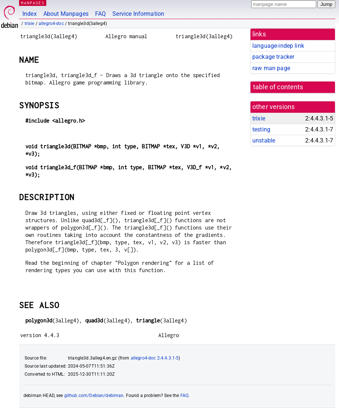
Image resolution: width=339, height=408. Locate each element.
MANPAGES (32, 2)
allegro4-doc (51, 23)
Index (29, 13)
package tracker (273, 56)
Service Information (138, 13)
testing (261, 129)
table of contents (278, 87)
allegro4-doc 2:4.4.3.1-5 (155, 358)
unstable (263, 140)
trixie (30, 23)
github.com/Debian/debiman (94, 395)
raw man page (271, 68)
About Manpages (66, 13)
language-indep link (278, 45)
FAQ (100, 13)
